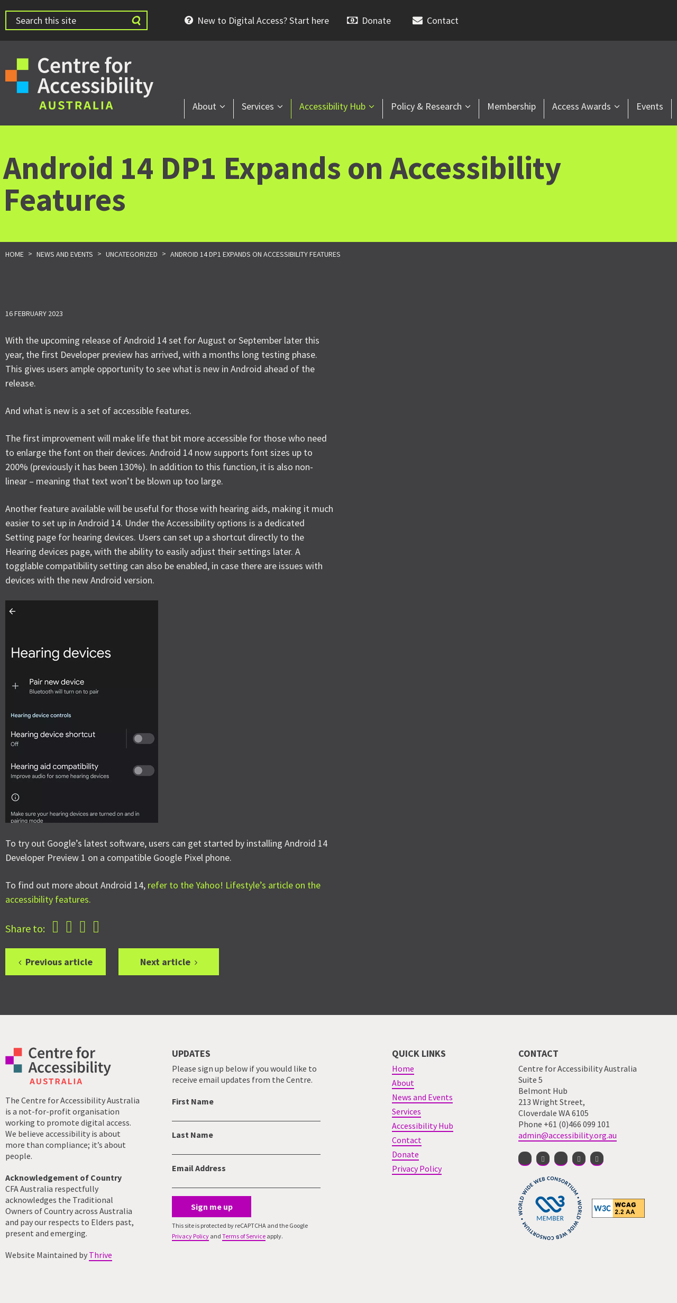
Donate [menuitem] (376, 20)
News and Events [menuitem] (422, 1097)
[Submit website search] (136, 20)
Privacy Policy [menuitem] (417, 1168)
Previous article (59, 962)
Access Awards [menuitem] (581, 106)
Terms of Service (244, 1236)
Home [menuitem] (403, 1068)
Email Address (199, 1168)
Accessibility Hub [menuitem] (332, 106)
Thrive (100, 1255)
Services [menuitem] (258, 106)
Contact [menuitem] (443, 20)
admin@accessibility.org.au (567, 1135)
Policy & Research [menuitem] (426, 106)
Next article (165, 962)
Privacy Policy (190, 1236)
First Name (193, 1101)
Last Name (192, 1134)
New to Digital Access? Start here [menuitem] (263, 20)
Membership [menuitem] (511, 106)
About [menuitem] (204, 106)
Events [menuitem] (649, 106)
